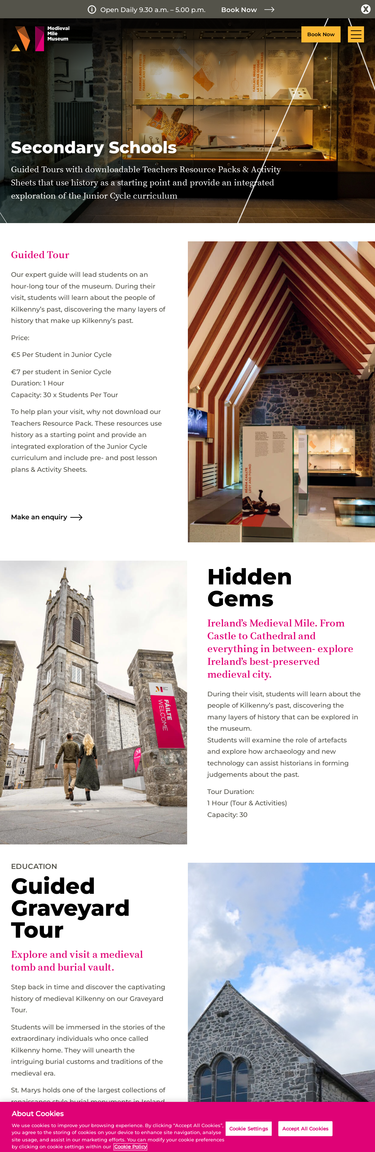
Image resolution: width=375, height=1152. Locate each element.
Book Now (239, 10)
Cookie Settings (248, 1135)
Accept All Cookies (305, 1135)
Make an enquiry (39, 517)
